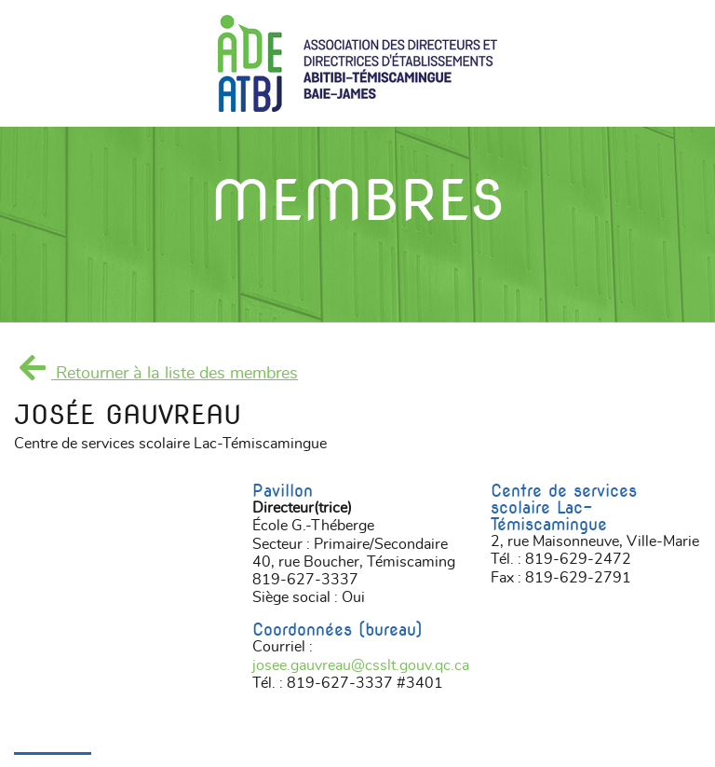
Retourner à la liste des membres (156, 373)
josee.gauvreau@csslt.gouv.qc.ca (360, 665)
